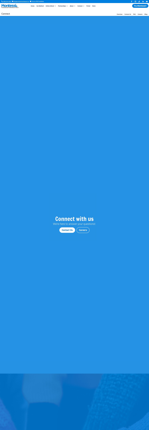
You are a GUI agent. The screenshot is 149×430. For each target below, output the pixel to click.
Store (94, 6)
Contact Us (127, 10)
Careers (140, 10)
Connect (79, 6)
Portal (88, 6)
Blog (146, 10)
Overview (119, 10)
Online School (50, 6)
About (71, 6)
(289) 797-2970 (7, 1)
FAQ (134, 10)
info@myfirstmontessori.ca (21, 1)
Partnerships (62, 6)
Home (32, 6)
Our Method (40, 6)
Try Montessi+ (140, 6)
